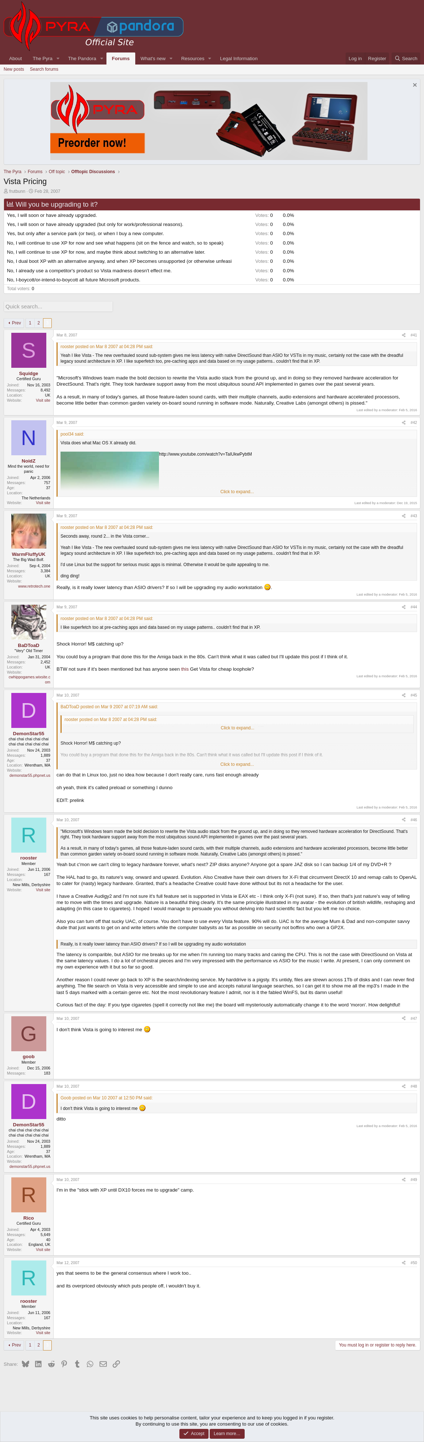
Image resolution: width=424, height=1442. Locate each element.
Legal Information (239, 58)
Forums (121, 58)
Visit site (43, 399)
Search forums (44, 69)
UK (47, 394)
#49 (414, 1179)
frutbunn (17, 191)
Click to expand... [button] (237, 491)
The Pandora (82, 58)
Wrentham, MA (37, 764)
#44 (414, 606)
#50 (414, 1262)
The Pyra (42, 58)
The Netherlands (36, 497)
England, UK (39, 1244)
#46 (414, 819)
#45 (414, 694)
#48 (414, 1085)
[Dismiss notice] (414, 86)
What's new (153, 58)
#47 (414, 1017)
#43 (414, 515)
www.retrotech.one (34, 585)
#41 (414, 334)
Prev (16, 322)
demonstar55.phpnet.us (29, 774)
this (185, 668)
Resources (193, 58)
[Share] (403, 334)
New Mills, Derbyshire (31, 884)
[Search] (406, 58)
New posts (14, 69)
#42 (414, 422)
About (15, 58)
